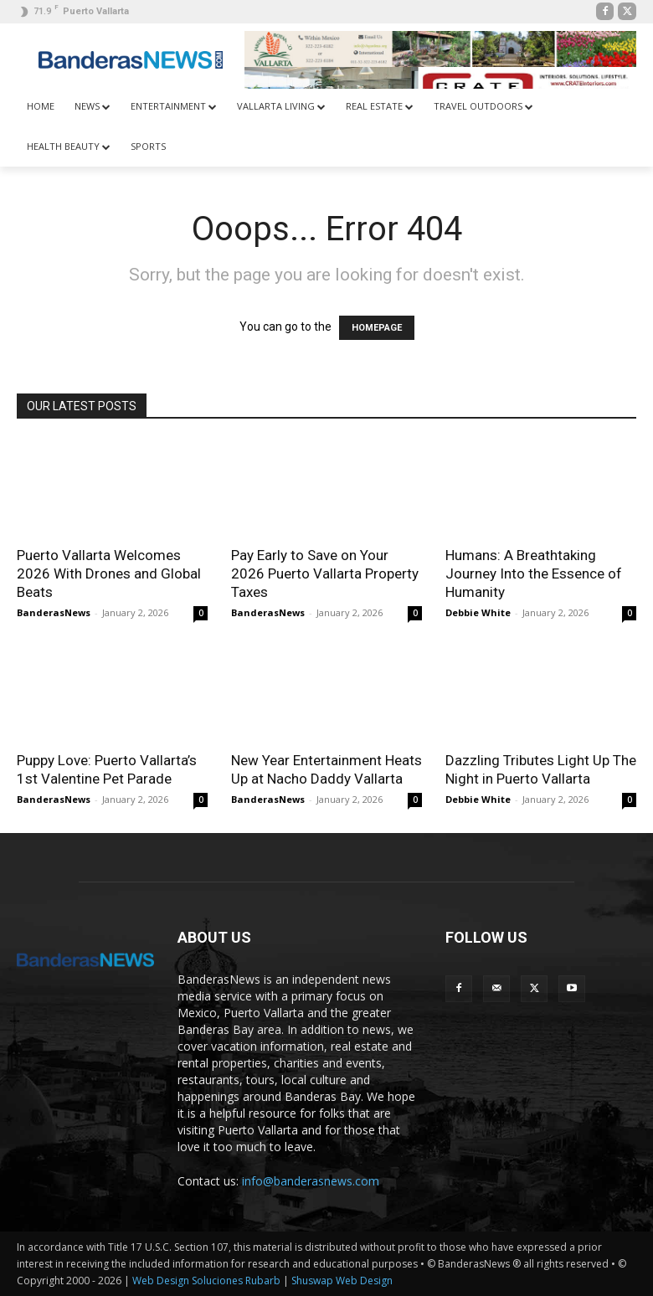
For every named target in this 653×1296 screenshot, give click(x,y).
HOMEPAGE (377, 327)
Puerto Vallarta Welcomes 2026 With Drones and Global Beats (109, 573)
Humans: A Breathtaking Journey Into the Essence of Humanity (533, 573)
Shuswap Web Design (342, 1280)
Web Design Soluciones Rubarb (206, 1280)
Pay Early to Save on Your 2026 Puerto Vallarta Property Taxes (325, 573)
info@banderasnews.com (310, 1181)
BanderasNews (53, 612)
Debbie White (478, 612)
